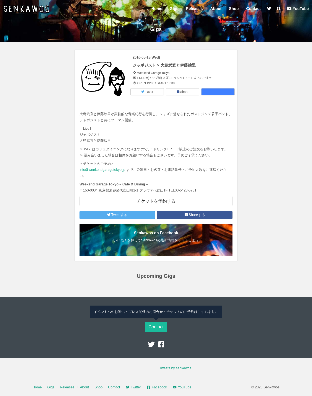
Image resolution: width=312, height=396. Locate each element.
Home (156, 9)
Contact (253, 9)
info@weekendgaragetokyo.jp (102, 170)
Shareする (195, 215)
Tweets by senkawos (175, 368)
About (215, 9)
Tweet (147, 91)
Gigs (174, 9)
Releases (194, 9)
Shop (234, 9)
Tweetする (117, 215)
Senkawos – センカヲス (27, 9)
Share (182, 91)
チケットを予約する (156, 201)
